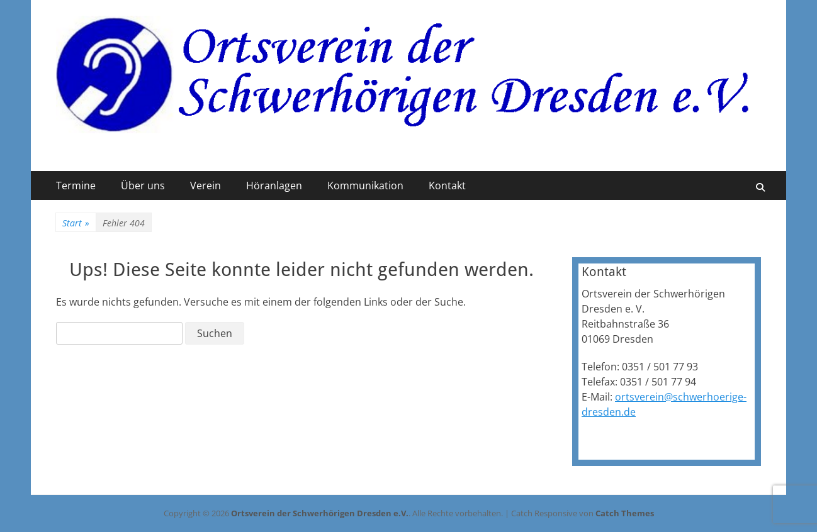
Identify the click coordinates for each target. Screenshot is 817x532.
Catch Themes (624, 513)
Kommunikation (365, 185)
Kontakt (447, 185)
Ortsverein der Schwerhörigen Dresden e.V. (320, 513)
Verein (205, 185)
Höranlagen (274, 185)
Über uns (143, 185)
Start (75, 223)
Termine (76, 185)
